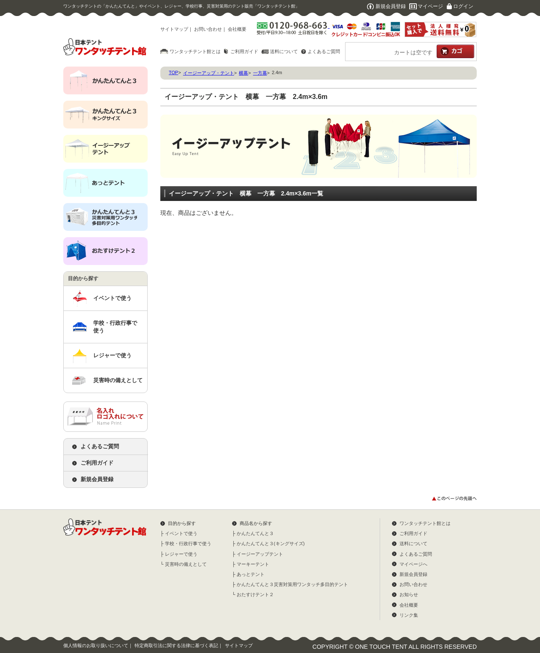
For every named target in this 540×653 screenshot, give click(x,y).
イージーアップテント (260, 554)
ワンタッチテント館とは (195, 51)
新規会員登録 (390, 6)
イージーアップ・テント (208, 72)
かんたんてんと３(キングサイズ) (271, 543)
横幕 (243, 72)
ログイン (463, 6)
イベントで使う (112, 298)
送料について (284, 51)
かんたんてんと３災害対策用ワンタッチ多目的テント (292, 584)
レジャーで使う (112, 355)
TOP (173, 72)
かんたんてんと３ (255, 533)
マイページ (430, 6)
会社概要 (237, 29)
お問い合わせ (208, 29)
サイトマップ (174, 29)
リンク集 (409, 615)
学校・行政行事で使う (115, 327)
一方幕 (260, 72)
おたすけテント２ (255, 594)
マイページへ (413, 564)
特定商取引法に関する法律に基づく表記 (176, 645)
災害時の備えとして (118, 380)
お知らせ (409, 594)
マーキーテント (253, 564)
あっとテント (251, 574)
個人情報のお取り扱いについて (95, 645)
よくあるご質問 (324, 51)
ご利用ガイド (244, 51)
